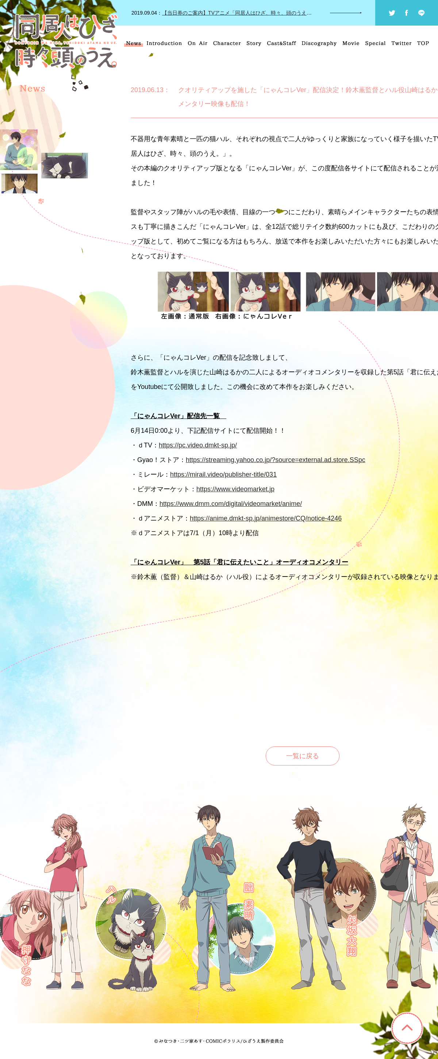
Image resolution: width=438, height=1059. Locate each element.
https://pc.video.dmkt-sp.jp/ (198, 445)
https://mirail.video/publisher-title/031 (223, 474)
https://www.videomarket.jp (235, 489)
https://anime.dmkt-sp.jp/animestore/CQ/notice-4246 (266, 518)
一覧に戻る (302, 756)
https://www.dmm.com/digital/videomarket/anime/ (231, 503)
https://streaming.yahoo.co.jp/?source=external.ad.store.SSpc (275, 460)
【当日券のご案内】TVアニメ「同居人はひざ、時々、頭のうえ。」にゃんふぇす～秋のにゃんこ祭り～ (283, 13)
